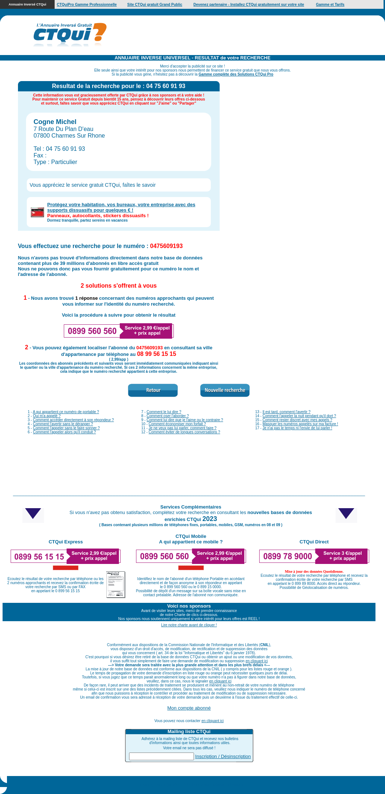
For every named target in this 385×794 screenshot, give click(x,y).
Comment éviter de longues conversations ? (184, 432)
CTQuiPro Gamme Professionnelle (87, 5)
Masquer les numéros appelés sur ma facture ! (300, 424)
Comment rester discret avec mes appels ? (297, 420)
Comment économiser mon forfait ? (177, 424)
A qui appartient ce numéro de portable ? (66, 412)
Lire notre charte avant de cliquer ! (189, 625)
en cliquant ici (257, 661)
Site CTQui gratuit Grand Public (154, 5)
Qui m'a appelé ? (46, 416)
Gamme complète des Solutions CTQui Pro (236, 74)
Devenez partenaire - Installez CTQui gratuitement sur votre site (249, 5)
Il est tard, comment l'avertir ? (287, 412)
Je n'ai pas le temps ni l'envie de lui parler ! (297, 428)
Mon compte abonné (189, 708)
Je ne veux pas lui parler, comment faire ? (182, 428)
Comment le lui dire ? (164, 412)
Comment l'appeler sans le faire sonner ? (66, 428)
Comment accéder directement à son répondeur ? (73, 420)
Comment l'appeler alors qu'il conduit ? (64, 432)
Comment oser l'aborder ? (168, 416)
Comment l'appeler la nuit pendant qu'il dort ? (299, 416)
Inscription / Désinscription (223, 756)
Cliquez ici (236, 785)
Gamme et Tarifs (330, 5)
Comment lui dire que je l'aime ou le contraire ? (185, 420)
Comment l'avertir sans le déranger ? (63, 424)
